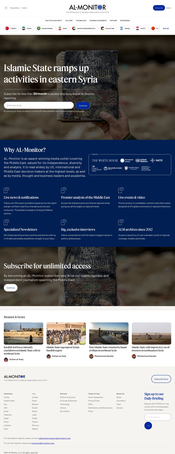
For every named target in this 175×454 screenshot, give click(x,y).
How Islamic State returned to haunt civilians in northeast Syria (108, 349)
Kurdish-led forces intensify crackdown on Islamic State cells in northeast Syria (22, 350)
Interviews (125, 21)
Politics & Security (53, 21)
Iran (5, 404)
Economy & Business (98, 21)
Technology (81, 21)
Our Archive (64, 411)
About (119, 397)
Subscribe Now (161, 379)
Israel (6, 411)
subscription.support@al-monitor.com (55, 438)
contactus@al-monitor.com (42, 443)
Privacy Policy (94, 400)
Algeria (35, 429)
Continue (11, 287)
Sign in (168, 8)
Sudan (34, 418)
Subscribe (159, 8)
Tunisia (35, 422)
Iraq (33, 393)
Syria (6, 429)
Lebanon (7, 425)
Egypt (6, 418)
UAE (5, 408)
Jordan (35, 397)
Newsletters (15, 8)
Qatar (6, 422)
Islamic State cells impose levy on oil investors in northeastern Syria (151, 349)
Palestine (8, 415)
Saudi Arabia (9, 400)
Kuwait (35, 408)
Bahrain (35, 404)
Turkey (6, 397)
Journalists (121, 400)
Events (24, 8)
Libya (34, 415)
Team (118, 404)
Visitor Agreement (95, 397)
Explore (113, 21)
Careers (119, 408)
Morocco (35, 425)
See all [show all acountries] (166, 28)
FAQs (90, 404)
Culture (69, 21)
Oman (34, 400)
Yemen (34, 411)
